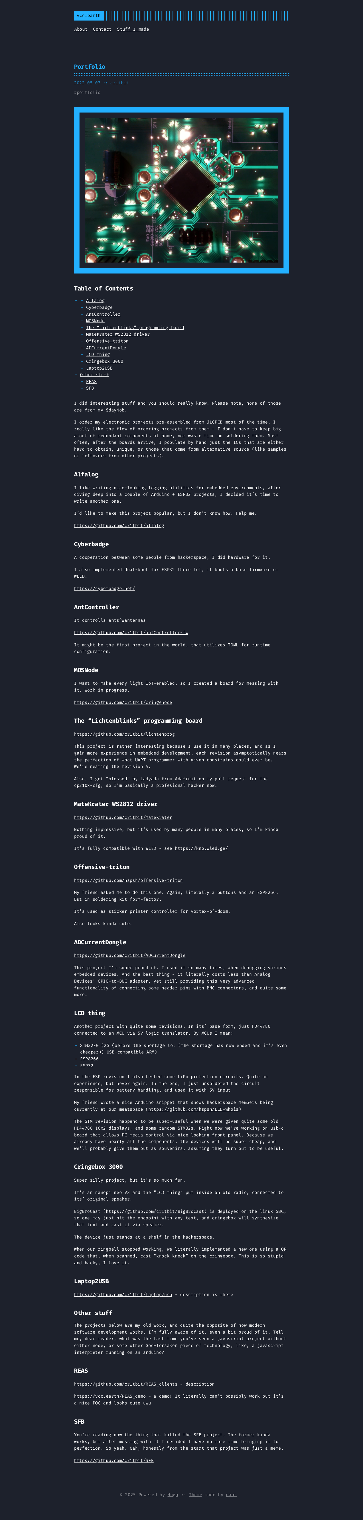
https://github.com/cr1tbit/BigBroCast (155, 1211)
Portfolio (89, 67)
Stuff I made (133, 29)
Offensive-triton (107, 341)
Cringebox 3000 (104, 361)
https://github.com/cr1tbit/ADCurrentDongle (130, 955)
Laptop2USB (99, 368)
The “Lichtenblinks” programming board (135, 327)
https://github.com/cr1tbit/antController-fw (131, 632)
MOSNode (95, 321)
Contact (102, 29)
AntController (103, 314)
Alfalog (95, 300)
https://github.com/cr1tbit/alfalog (119, 525)
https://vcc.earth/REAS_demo (110, 1396)
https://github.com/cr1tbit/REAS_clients (126, 1384)
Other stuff (94, 375)
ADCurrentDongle (106, 348)
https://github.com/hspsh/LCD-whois (193, 1109)
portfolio (89, 92)
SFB (90, 388)
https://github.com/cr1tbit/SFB (114, 1460)
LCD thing (98, 354)
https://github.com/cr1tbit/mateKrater (123, 817)
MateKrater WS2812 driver (118, 334)
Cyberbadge (99, 307)
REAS (91, 381)
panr (231, 1495)
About (80, 29)
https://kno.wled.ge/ (201, 848)
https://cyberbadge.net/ (104, 588)
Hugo (173, 1495)
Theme (195, 1495)
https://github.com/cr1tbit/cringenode (123, 702)
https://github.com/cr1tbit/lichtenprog (124, 734)
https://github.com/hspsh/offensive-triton (128, 880)
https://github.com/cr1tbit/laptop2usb (123, 1294)
